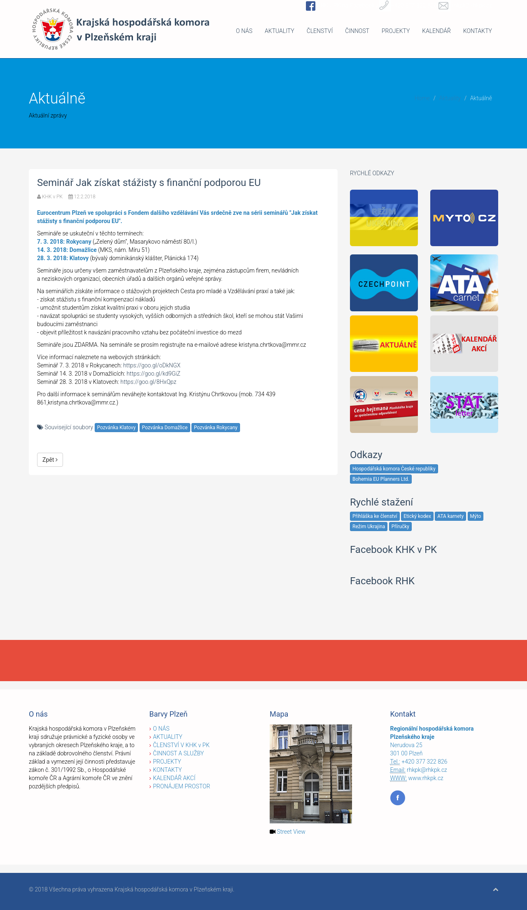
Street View (291, 831)
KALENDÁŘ (436, 31)
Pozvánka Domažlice (165, 427)
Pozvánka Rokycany (216, 427)
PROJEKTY (396, 31)
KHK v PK (52, 197)
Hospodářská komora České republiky (394, 469)
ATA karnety (450, 516)
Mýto (475, 516)
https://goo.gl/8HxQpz (149, 382)
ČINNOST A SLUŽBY (178, 753)
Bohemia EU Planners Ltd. (380, 479)
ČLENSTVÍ (320, 31)
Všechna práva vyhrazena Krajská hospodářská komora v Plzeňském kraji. (141, 889)
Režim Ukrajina (368, 526)
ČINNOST (357, 31)
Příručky (400, 526)
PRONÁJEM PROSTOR (181, 786)
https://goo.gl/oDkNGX (151, 365)
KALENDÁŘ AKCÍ (174, 778)
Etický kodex (417, 516)
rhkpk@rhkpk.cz (427, 770)
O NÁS (244, 31)
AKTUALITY (279, 31)
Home (422, 98)
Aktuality (450, 98)
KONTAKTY (477, 31)
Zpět (50, 459)
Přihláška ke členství (374, 516)
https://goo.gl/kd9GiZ (153, 373)
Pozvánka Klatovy (116, 427)
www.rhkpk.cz (425, 778)
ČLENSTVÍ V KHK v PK (181, 745)
